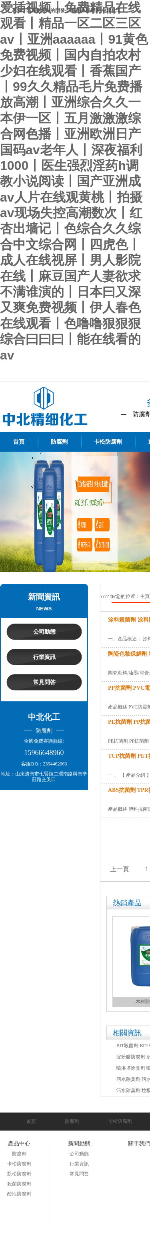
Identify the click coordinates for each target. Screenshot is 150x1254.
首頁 (31, 1121)
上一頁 (119, 869)
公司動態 (44, 632)
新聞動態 (79, 1144)
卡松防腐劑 (120, 1121)
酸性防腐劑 (19, 1194)
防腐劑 (72, 1121)
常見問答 (44, 682)
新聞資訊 (44, 596)
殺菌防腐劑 (19, 1184)
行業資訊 (44, 657)
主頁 (145, 596)
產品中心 (19, 1144)
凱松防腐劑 (19, 1174)
